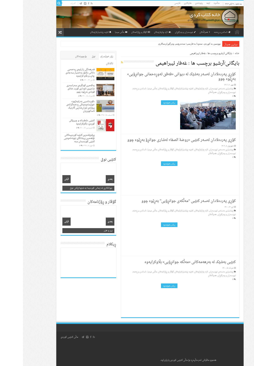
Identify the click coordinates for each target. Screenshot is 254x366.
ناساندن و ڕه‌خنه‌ (199, 32)
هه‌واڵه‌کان (182, 32)
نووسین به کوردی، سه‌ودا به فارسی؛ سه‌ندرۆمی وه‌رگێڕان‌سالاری (166, 43)
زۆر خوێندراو (83, 56)
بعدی (87, 179)
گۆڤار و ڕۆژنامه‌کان (117, 32)
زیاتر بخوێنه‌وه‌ (146, 102)
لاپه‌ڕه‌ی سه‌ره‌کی (214, 32)
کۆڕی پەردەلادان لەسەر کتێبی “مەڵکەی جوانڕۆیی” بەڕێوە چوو (165, 201)
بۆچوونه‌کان (58, 56)
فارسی (154, 3)
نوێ (70, 56)
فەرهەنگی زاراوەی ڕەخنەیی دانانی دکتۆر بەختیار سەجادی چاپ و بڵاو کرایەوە (57, 72)
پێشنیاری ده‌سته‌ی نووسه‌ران (198, 89)
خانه (214, 53)
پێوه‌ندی (176, 3)
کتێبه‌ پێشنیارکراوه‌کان (77, 32)
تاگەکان (86, 63)
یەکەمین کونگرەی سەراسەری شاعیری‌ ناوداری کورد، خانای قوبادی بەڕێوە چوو (58, 88)
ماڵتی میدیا (98, 32)
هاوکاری (164, 3)
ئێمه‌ (185, 3)
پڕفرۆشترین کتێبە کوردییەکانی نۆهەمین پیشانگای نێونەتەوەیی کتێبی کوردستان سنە (56, 138)
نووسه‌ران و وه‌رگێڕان (162, 32)
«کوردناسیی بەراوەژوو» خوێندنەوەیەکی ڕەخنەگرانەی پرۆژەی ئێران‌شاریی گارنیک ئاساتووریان (57, 106)
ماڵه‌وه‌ (193, 3)
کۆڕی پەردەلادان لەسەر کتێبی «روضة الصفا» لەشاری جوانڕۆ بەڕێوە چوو (158, 140)
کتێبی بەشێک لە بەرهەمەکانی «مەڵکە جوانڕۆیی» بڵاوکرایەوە (167, 262)
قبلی (43, 179)
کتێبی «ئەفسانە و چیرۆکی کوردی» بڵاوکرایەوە (59, 122)
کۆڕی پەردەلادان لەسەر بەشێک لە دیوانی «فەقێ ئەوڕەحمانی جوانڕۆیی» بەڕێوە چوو (158, 76)
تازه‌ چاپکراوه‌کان (139, 32)
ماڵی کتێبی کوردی (46, 337)
